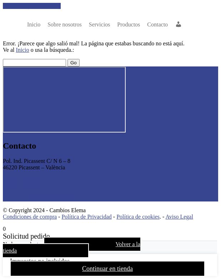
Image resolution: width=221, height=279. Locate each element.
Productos (128, 24)
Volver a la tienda (71, 247)
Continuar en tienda (107, 268)
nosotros (64, 24)
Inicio (33, 24)
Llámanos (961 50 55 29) (32, 6)
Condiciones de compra (30, 217)
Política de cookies (138, 217)
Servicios (99, 24)
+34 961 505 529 (22, 179)
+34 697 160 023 (22, 186)
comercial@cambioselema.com (39, 198)
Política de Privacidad (86, 217)
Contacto (157, 24)
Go (73, 62)
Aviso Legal (179, 217)
